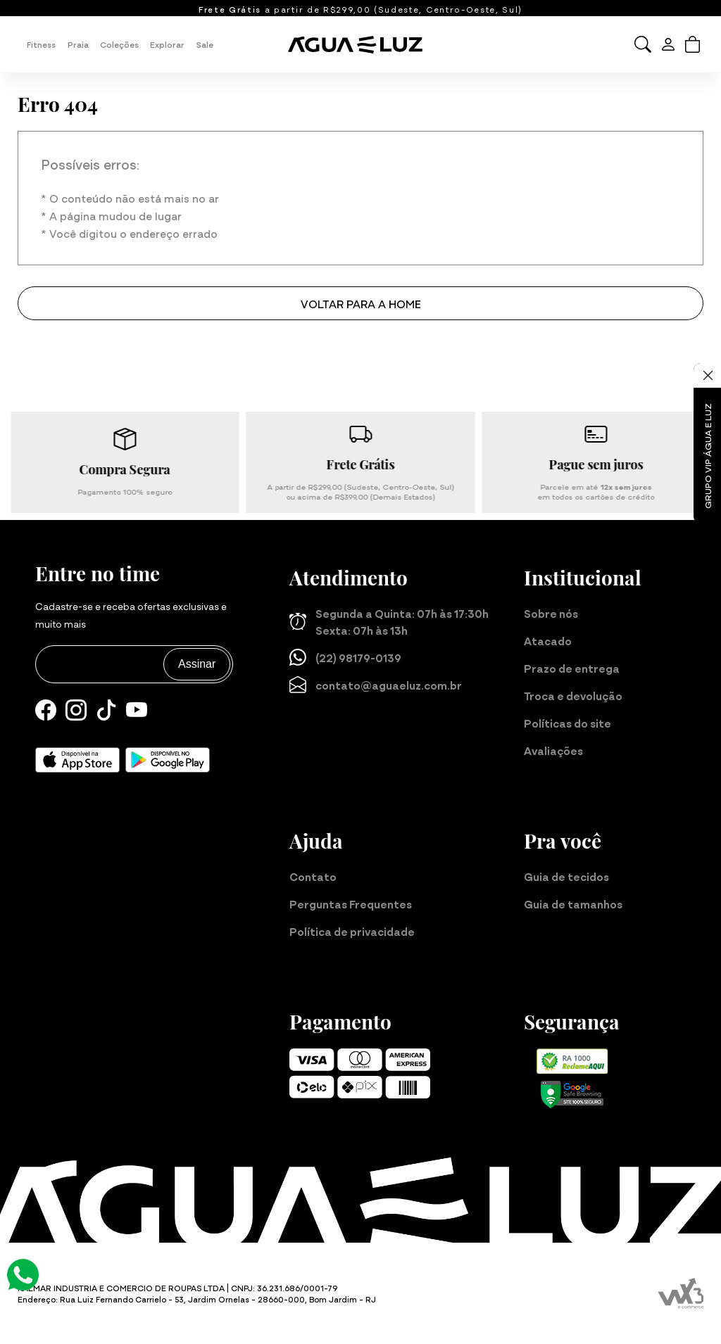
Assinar (196, 664)
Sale (204, 44)
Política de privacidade (352, 931)
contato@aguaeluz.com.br (375, 684)
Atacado (548, 640)
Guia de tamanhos (573, 903)
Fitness (41, 44)
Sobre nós (551, 613)
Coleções (119, 44)
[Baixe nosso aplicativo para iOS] (77, 760)
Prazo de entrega (572, 668)
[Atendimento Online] (23, 1272)
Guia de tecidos (566, 876)
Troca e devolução (573, 695)
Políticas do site (567, 722)
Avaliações (553, 750)
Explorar (167, 44)
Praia (78, 44)
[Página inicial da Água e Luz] (360, 44)
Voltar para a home (361, 303)
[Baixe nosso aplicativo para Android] (167, 760)
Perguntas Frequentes (350, 903)
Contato (313, 876)
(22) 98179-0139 (345, 657)
